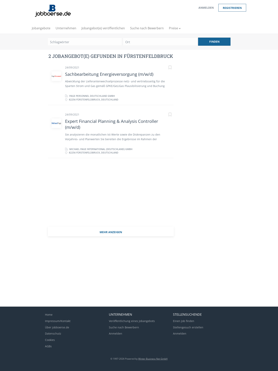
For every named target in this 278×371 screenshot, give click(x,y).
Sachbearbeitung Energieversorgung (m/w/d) (109, 74)
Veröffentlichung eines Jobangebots (132, 321)
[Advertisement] (111, 195)
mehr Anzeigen (111, 232)
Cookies (50, 340)
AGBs (48, 346)
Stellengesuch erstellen (188, 327)
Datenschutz (53, 333)
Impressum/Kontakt (57, 321)
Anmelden (206, 7)
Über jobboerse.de (57, 327)
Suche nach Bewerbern (124, 327)
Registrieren (232, 8)
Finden (214, 41)
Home (49, 314)
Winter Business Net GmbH (153, 358)
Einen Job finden (183, 321)
